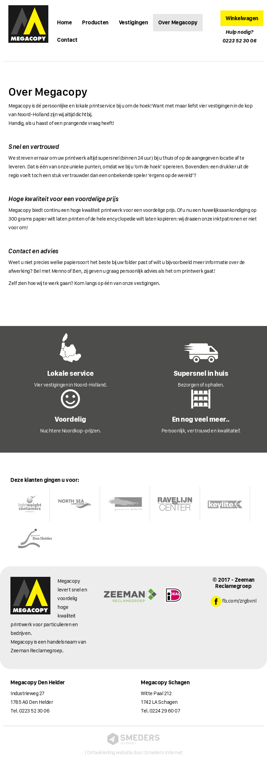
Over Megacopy (177, 22)
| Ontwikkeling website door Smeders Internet (133, 744)
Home (64, 22)
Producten (95, 22)
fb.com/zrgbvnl (234, 601)
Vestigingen (133, 22)
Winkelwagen (242, 18)
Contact (67, 40)
